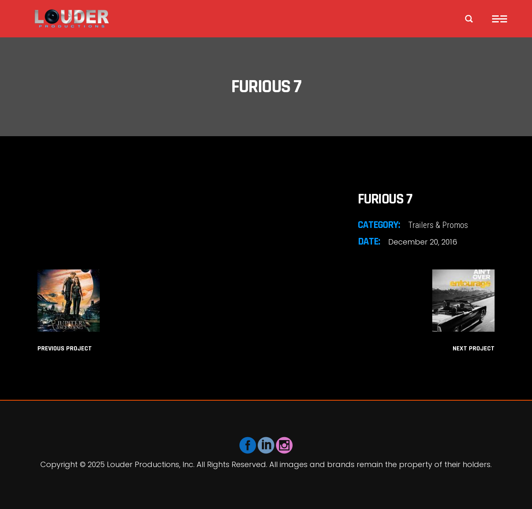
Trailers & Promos (438, 225)
